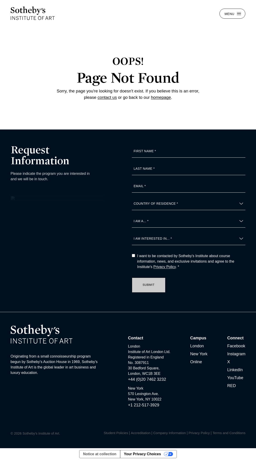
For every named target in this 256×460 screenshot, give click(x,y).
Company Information (169, 433)
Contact (135, 338)
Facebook (236, 346)
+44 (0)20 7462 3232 (147, 379)
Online (196, 362)
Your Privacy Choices (142, 454)
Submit (149, 284)
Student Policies (116, 433)
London (197, 346)
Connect (235, 338)
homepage (161, 97)
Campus (198, 338)
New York (198, 354)
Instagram (236, 354)
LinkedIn (235, 370)
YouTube (235, 377)
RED (231, 385)
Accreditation (140, 433)
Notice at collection (99, 454)
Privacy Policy (164, 267)
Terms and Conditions (228, 433)
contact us (107, 97)
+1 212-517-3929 (143, 405)
